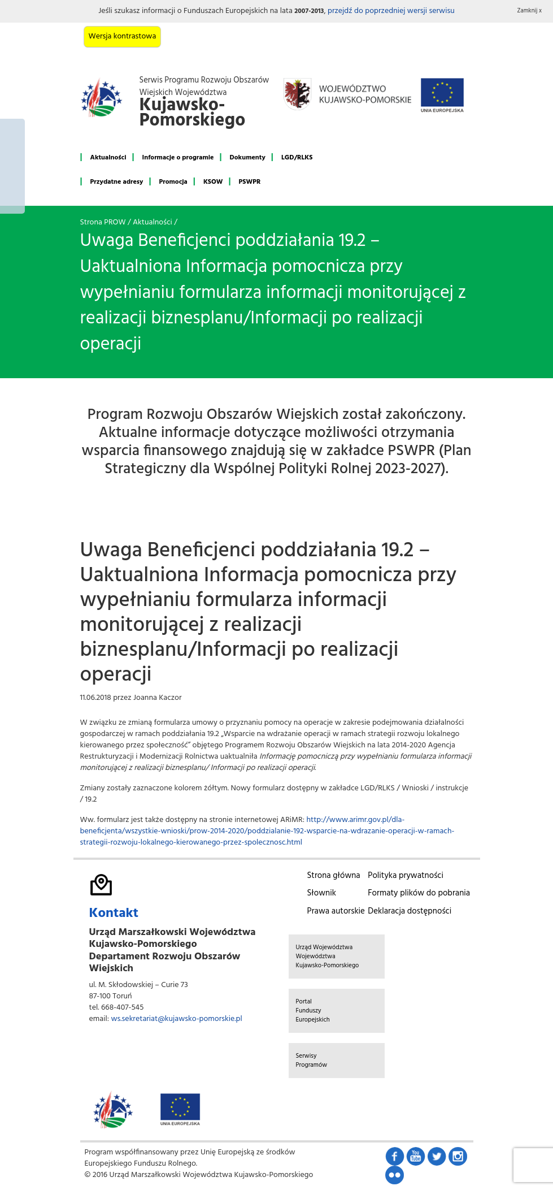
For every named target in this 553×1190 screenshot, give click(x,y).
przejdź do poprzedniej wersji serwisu (391, 11)
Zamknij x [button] (529, 11)
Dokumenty (247, 157)
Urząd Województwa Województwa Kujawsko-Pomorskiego (327, 956)
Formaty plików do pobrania (419, 893)
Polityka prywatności (405, 875)
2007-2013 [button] (309, 11)
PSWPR (250, 182)
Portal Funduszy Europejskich (313, 1011)
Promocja (173, 182)
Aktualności (108, 157)
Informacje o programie (178, 157)
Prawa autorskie (336, 911)
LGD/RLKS (296, 157)
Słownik (321, 893)
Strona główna (333, 875)
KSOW (213, 182)
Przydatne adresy (116, 182)
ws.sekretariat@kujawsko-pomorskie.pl (176, 1018)
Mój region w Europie (12, 166)
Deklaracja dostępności (409, 911)
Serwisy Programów (312, 1060)
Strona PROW (103, 222)
